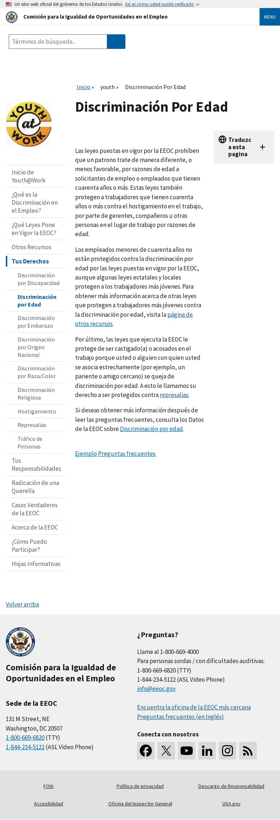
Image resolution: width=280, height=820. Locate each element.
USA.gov (231, 803)
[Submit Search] (116, 41)
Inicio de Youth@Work (29, 176)
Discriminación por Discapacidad (38, 279)
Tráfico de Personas (30, 442)
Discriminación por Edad (37, 300)
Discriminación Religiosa (36, 393)
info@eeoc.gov (156, 689)
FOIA (48, 786)
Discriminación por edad (151, 429)
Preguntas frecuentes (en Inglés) (180, 717)
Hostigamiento (37, 411)
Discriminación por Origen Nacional (36, 347)
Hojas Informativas (36, 564)
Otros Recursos (31, 247)
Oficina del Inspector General (140, 803)
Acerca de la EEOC (35, 527)
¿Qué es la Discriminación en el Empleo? (35, 202)
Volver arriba (22, 604)
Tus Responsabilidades (36, 465)
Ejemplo (86, 454)
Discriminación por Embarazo (36, 321)
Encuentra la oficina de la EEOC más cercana (194, 707)
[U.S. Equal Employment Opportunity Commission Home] (124, 16)
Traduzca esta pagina (239, 147)
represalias (174, 395)
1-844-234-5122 (25, 747)
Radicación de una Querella (35, 487)
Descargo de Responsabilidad (231, 786)
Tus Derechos (30, 261)
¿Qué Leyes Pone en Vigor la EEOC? (34, 229)
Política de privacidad (140, 786)
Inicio (83, 87)
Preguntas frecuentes (127, 454)
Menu (270, 17)
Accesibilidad (48, 803)
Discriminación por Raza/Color (37, 372)
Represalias (32, 424)
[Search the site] (58, 41)
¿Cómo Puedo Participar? (29, 546)
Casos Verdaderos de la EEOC (35, 509)
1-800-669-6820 (25, 738)
